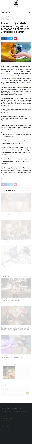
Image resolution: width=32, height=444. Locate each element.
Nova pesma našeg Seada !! (10, 300)
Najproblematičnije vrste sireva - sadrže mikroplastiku (14, 239)
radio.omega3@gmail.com (9, 418)
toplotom (21, 87)
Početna (3, 16)
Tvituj (10, 38)
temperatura (15, 78)
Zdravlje (7, 16)
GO (27, 393)
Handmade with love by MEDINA (12, 357)
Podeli (4, 38)
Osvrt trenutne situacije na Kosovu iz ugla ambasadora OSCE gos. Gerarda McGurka (15, 329)
